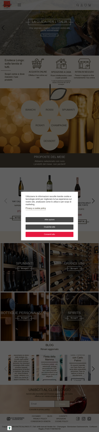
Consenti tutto (49, 234)
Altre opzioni (50, 219)
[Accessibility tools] (9, 428)
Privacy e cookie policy (36, 208)
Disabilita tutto (49, 227)
